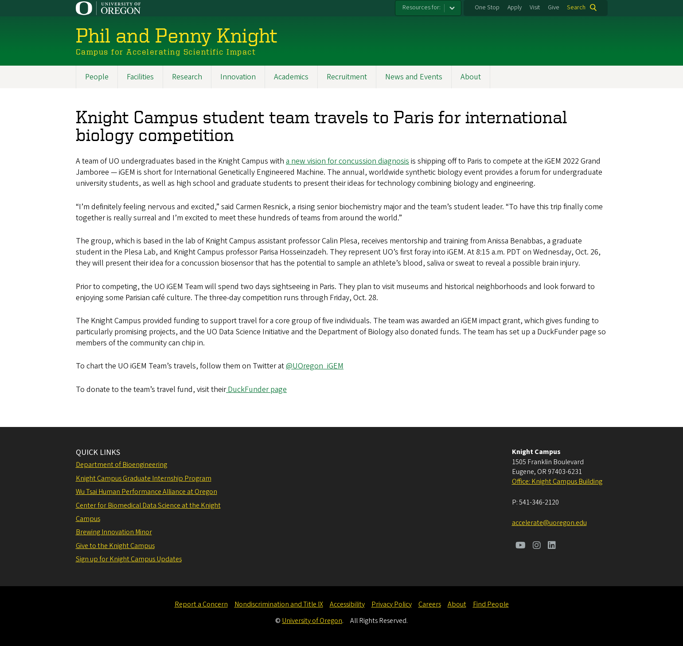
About (471, 76)
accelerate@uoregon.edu (549, 523)
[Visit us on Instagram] (536, 546)
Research (187, 76)
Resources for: (421, 7)
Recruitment (347, 76)
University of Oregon (312, 621)
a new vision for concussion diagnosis (347, 161)
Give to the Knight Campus (115, 546)
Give (553, 7)
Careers (429, 604)
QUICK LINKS (98, 452)
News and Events (413, 76)
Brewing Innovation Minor (114, 532)
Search (576, 7)
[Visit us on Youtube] (520, 546)
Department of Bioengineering (121, 465)
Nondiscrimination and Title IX (278, 604)
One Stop (487, 7)
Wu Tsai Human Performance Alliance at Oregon (146, 492)
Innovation (238, 76)
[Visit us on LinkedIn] (551, 546)
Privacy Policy (391, 604)
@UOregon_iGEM (314, 366)
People (97, 76)
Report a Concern (201, 604)
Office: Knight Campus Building (557, 481)
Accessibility (347, 604)
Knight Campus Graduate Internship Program (143, 478)
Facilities (140, 76)
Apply (514, 7)
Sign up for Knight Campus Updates (129, 559)
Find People (491, 604)
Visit (535, 7)
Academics (291, 76)
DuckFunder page (256, 389)
